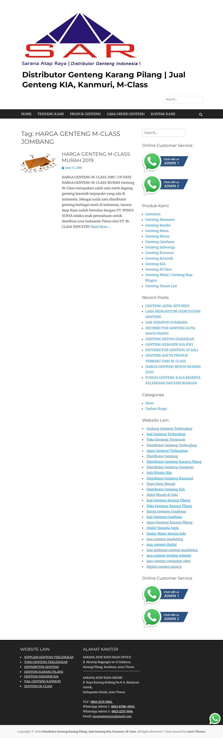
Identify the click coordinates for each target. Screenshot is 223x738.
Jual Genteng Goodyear (164, 517)
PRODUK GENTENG (85, 114)
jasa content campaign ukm (168, 561)
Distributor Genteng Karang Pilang (174, 462)
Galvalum (153, 214)
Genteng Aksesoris (160, 220)
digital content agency (164, 567)
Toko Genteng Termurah (166, 439)
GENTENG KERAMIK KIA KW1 (169, 344)
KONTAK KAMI (163, 114)
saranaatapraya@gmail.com (112, 716)
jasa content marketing (165, 539)
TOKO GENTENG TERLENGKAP (46, 662)
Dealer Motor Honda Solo (166, 533)
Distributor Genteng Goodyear (170, 467)
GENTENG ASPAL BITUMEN (167, 306)
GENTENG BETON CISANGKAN (169, 339)
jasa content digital (162, 544)
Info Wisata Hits (159, 473)
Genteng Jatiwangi (160, 247)
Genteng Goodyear (159, 242)
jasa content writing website (169, 555)
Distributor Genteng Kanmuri (170, 478)
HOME (26, 114)
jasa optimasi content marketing (172, 550)
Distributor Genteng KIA (166, 489)
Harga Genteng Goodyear (166, 511)
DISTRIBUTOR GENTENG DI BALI (171, 350)
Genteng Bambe (158, 225)
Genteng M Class (158, 269)
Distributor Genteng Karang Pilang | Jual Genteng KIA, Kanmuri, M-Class (89, 731)
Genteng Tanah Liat (161, 286)
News (149, 403)
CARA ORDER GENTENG (126, 114)
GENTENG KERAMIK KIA (41, 676)
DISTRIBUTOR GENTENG (41, 667)
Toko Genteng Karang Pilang (169, 506)
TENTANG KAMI (51, 114)
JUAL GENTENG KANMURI (42, 681)
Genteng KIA (155, 264)
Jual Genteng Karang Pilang (168, 500)
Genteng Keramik (159, 258)
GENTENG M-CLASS (38, 686)
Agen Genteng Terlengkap (167, 451)
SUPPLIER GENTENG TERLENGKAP (49, 657)
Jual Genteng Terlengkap (166, 434)
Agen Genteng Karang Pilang (170, 522)
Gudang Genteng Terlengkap (169, 428)
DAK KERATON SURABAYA (166, 322)
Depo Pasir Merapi (161, 484)
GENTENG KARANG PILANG (43, 672)
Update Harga (156, 409)
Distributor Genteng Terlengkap (172, 445)
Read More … (101, 227)
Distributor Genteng (162, 456)
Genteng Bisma (157, 236)
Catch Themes (196, 731)
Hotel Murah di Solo (162, 495)
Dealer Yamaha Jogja (163, 528)
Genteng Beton (157, 231)
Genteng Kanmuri (159, 253)
